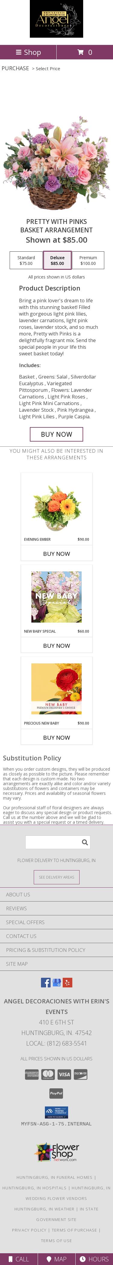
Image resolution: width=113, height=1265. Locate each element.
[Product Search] (57, 842)
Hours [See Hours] (94, 1259)
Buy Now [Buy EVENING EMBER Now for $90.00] (56, 554)
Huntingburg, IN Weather (44, 1209)
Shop (28, 52)
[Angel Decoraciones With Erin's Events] (56, 36)
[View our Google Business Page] (56, 985)
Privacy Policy (29, 1230)
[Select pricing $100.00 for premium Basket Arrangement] (88, 260)
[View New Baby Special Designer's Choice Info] (56, 597)
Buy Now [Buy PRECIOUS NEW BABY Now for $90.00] (56, 737)
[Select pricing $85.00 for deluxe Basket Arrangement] (57, 260)
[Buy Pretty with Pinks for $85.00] (56, 434)
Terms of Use (56, 1240)
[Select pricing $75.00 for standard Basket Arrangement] (26, 260)
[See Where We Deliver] (57, 877)
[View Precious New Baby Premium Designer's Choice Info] (56, 688)
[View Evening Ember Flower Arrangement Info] (56, 504)
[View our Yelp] (67, 985)
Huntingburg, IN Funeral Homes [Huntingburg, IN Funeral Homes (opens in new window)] (55, 1177)
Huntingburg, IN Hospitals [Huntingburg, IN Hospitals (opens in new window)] (34, 1188)
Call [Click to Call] (19, 1259)
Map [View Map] (57, 1259)
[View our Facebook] (46, 985)
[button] (56, 1112)
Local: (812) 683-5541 (56, 1043)
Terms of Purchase (74, 1230)
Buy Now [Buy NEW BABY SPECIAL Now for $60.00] (56, 646)
